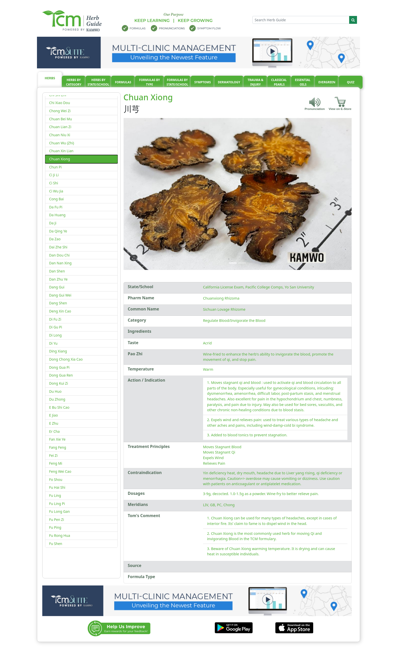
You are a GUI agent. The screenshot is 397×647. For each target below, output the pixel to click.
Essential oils (303, 82)
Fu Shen (55, 543)
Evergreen (327, 82)
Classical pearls (279, 82)
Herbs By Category (74, 82)
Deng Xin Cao (60, 311)
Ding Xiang (58, 351)
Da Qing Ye (58, 231)
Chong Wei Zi (60, 110)
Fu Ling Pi (57, 503)
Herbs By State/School (98, 82)
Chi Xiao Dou (59, 102)
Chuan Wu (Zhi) (61, 143)
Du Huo (55, 391)
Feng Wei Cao (60, 471)
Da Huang (57, 214)
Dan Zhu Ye (58, 279)
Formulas (123, 82)
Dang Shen (58, 303)
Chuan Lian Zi (60, 126)
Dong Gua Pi (59, 367)
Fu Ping (55, 527)
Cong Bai (56, 199)
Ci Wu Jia (56, 191)
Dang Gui (56, 287)
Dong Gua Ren (61, 375)
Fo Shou (55, 479)
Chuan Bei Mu (60, 118)
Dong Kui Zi (58, 383)
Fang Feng (57, 447)
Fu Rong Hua (59, 535)
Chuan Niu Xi (59, 134)
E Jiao (53, 415)
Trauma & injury (255, 82)
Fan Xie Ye (57, 439)
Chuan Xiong (59, 158)
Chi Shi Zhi (57, 94)
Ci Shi (53, 183)
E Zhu (53, 423)
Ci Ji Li (53, 174)
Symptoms (202, 82)
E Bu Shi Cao (59, 407)
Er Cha (54, 431)
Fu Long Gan (59, 511)
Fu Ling (55, 495)
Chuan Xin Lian (61, 150)
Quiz (350, 82)
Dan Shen (57, 271)
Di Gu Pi (55, 327)
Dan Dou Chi (59, 255)
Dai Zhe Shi (58, 247)
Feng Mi (55, 463)
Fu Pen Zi (56, 519)
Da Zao (55, 239)
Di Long (55, 335)
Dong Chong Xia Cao (66, 359)
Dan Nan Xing (60, 263)
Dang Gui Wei (60, 295)
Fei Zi (53, 455)
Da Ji (52, 223)
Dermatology (229, 82)
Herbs (50, 78)
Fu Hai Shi (57, 487)
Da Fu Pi (55, 207)
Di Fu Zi (55, 319)
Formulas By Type (149, 82)
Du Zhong (57, 399)
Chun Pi (55, 167)
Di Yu (53, 343)
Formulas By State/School (177, 82)
